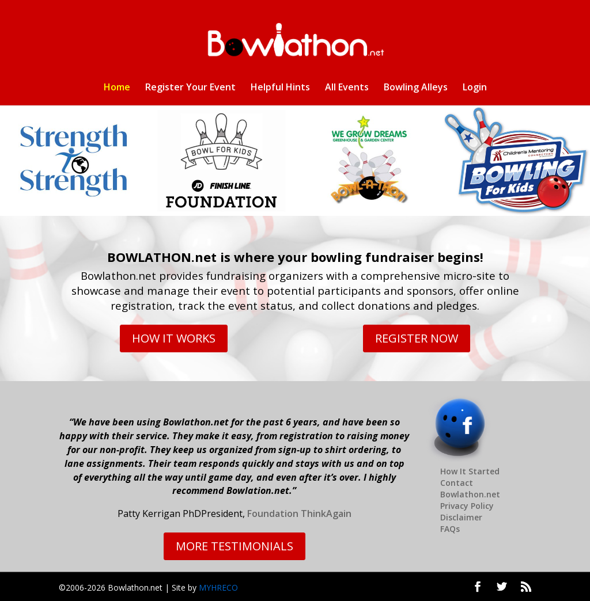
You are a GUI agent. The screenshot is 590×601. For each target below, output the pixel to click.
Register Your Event (190, 88)
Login (475, 88)
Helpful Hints (280, 88)
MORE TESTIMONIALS (234, 546)
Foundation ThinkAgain (299, 513)
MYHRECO (218, 587)
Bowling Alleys (416, 88)
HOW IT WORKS (173, 338)
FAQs (450, 528)
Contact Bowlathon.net (470, 488)
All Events (347, 88)
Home (117, 88)
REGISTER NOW (416, 338)
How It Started (470, 471)
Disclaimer (461, 517)
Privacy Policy (467, 505)
